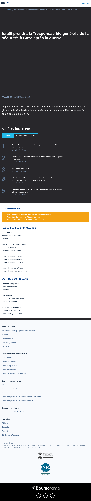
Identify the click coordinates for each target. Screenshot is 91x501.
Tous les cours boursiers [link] (11, 236)
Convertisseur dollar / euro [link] (12, 259)
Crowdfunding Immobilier (12, 313)
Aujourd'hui (8, 136)
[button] (3, 4)
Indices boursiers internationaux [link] (14, 244)
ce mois (33, 136)
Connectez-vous (34, 217)
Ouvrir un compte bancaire (12, 284)
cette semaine (21, 136)
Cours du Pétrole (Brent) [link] (11, 251)
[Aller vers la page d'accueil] (7, 3)
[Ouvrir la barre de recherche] (76, 3)
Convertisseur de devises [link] (12, 256)
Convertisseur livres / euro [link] (12, 268)
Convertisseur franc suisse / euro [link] (15, 271)
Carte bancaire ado (9, 287)
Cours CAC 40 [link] (7, 239)
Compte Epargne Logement (13, 310)
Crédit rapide (7, 295)
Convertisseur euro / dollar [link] (12, 262)
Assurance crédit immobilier (13, 299)
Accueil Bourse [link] (8, 233)
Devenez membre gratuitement (37, 219)
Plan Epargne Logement (11, 307)
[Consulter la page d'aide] (78, 3)
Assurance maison (9, 302)
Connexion (85, 4)
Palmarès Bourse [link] (9, 248)
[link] (18, 331)
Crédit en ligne (7, 290)
